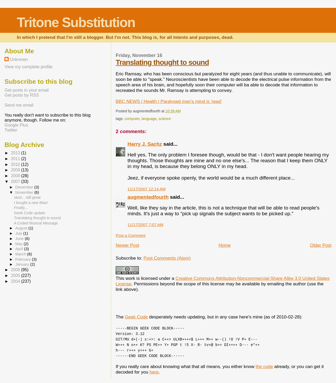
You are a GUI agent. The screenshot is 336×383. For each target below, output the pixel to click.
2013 (16, 153)
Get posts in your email (26, 90)
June (20, 239)
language (148, 119)
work (130, 278)
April (19, 249)
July (19, 233)
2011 (16, 158)
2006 (16, 269)
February (23, 259)
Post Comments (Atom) (167, 258)
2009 (16, 170)
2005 (16, 275)
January (22, 264)
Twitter (10, 130)
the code (264, 366)
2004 (16, 281)
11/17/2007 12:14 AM (147, 189)
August (21, 228)
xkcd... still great (27, 197)
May (19, 244)
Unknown (19, 59)
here (154, 372)
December (24, 187)
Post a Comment (130, 235)
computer (132, 119)
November (24, 192)
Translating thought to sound (162, 62)
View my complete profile (28, 66)
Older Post (321, 245)
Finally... (20, 208)
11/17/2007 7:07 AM (145, 224)
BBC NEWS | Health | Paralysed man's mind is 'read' (169, 101)
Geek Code (136, 316)
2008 (16, 176)
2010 (16, 164)
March (21, 254)
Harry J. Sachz (145, 144)
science (165, 119)
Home (224, 245)
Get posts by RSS (21, 95)
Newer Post (127, 245)
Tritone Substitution (76, 22)
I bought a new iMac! (31, 203)
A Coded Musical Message (36, 223)
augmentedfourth (148, 197)
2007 (16, 181)
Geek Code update (29, 213)
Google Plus (16, 125)
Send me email (18, 105)
